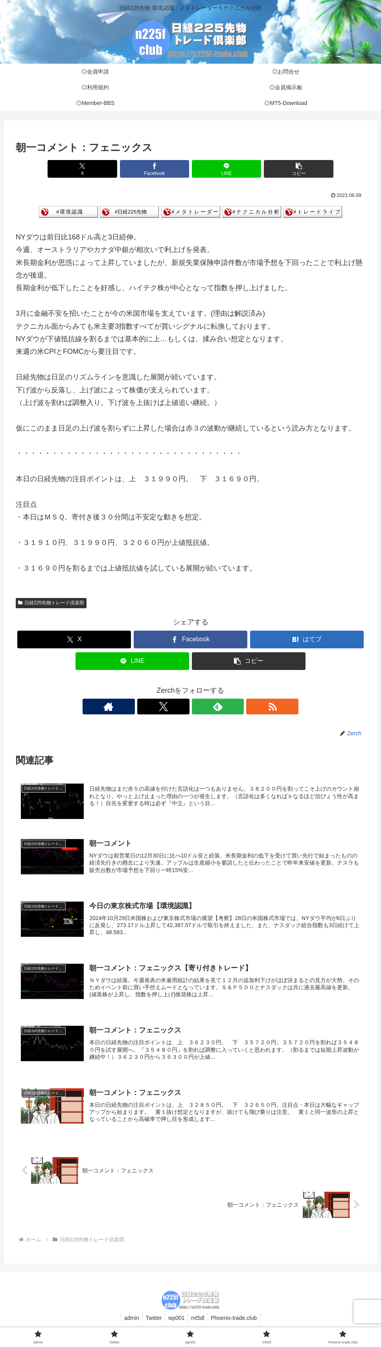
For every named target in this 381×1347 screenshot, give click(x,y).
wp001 (176, 1322)
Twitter (152, 1322)
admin (128, 1322)
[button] (278, 169)
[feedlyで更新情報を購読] (200, 706)
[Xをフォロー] (182, 706)
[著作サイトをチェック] (163, 706)
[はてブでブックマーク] (307, 639)
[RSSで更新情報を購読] (218, 706)
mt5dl (199, 1322)
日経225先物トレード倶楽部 (51, 602)
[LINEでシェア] (220, 169)
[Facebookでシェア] (161, 169)
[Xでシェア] (102, 169)
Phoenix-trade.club (238, 1322)
